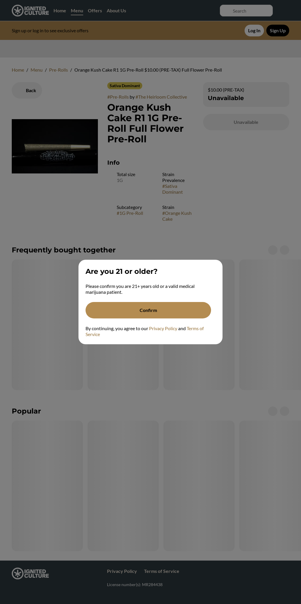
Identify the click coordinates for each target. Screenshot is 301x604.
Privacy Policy (163, 328)
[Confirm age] (148, 310)
